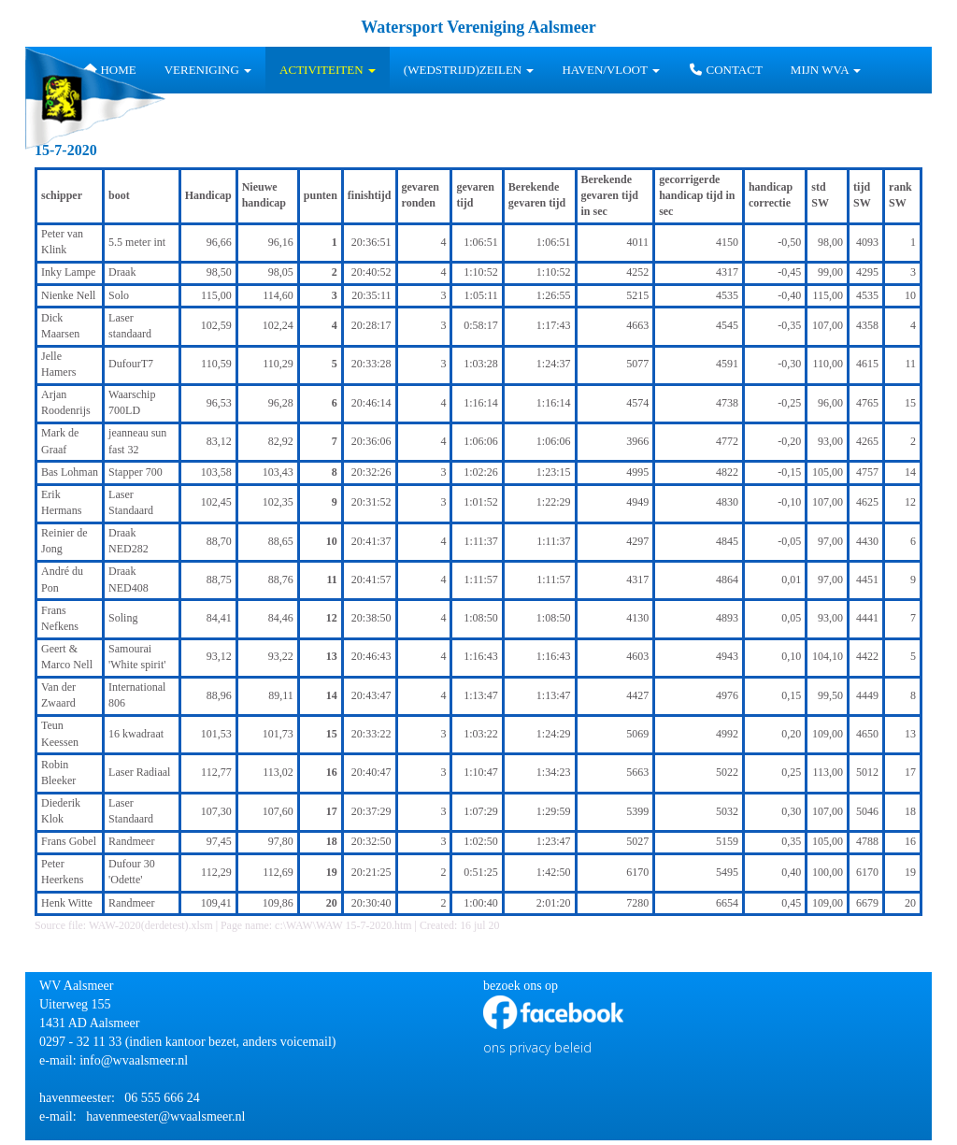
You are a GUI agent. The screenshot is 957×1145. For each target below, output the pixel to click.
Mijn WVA (826, 70)
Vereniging (207, 70)
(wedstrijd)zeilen (469, 70)
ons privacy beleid (537, 1047)
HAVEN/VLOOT (611, 70)
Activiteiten (327, 70)
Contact (725, 70)
